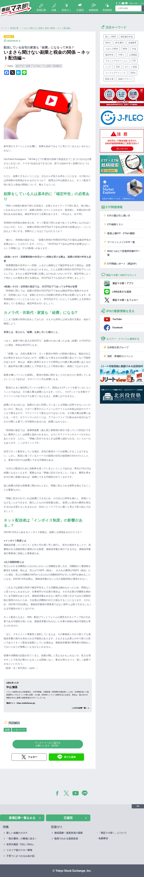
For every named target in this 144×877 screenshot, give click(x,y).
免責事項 (103, 838)
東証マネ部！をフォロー (125, 300)
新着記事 (41, 10)
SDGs (132, 73)
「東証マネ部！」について (112, 832)
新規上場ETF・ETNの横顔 (121, 233)
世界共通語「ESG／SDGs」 (20, 844)
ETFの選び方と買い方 (118, 215)
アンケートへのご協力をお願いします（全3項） (48, 744)
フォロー (32, 757)
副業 (28, 66)
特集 (54, 10)
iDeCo (108, 42)
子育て (121, 55)
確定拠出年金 (127, 36)
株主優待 (119, 42)
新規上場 (109, 79)
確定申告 (20, 66)
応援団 (80, 10)
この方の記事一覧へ (79, 708)
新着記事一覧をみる (22, 818)
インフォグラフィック (115, 73)
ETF (134, 61)
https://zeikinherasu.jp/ (26, 703)
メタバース (19, 729)
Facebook (116, 3)
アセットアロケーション (116, 61)
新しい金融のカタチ (16, 832)
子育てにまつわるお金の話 (20, 856)
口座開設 (133, 55)
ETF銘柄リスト (115, 224)
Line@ (126, 3)
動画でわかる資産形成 (66, 838)
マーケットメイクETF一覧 (121, 242)
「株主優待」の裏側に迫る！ (21, 838)
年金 (134, 49)
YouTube (123, 3)
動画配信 (57, 66)
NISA (125, 49)
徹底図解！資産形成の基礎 (68, 832)
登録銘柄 (107, 10)
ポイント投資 (131, 67)
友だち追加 (70, 757)
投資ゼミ (66, 10)
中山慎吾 (47, 66)
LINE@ (85, 794)
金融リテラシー (125, 79)
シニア (108, 67)
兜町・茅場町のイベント (120, 356)
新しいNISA (110, 36)
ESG (118, 67)
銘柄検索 (93, 10)
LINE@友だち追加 (121, 291)
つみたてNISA (111, 49)
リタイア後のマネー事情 (19, 850)
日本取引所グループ (117, 347)
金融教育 (132, 42)
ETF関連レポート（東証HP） (122, 263)
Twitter (119, 3)
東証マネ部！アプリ (123, 283)
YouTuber (36, 66)
